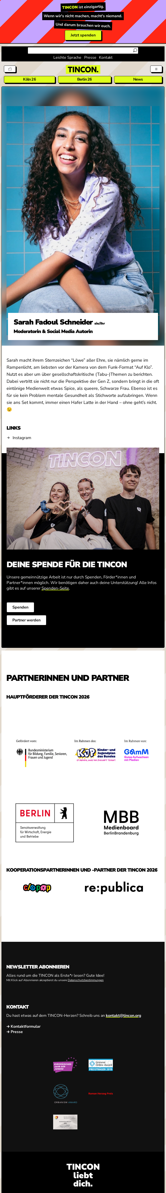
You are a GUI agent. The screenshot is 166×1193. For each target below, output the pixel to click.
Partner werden (26, 620)
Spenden (20, 607)
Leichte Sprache (67, 57)
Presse (90, 57)
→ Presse (14, 1031)
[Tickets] (10, 69)
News (138, 79)
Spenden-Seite (55, 588)
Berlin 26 (84, 79)
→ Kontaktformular (23, 1026)
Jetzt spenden (83, 35)
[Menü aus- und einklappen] (156, 69)
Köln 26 (29, 79)
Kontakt (106, 57)
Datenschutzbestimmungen (86, 980)
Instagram (22, 438)
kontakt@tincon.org (123, 1015)
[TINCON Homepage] (83, 69)
